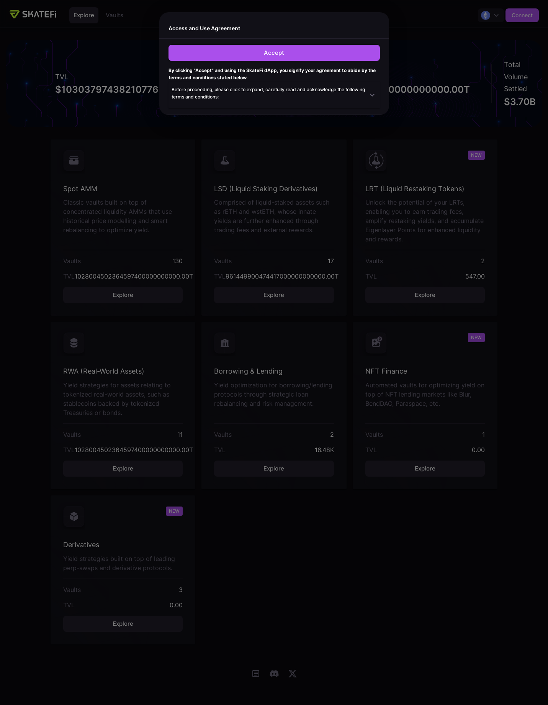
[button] (274, 95)
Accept (274, 52)
